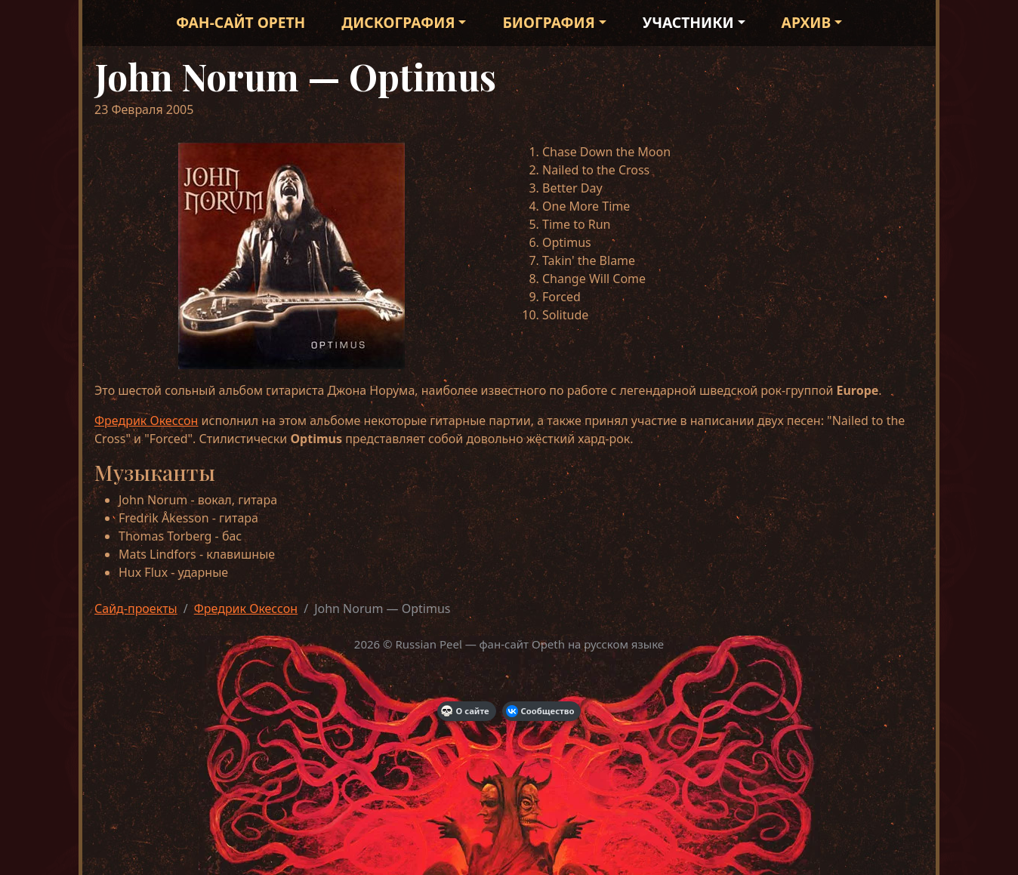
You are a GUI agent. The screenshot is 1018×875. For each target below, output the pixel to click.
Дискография (398, 22)
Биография (548, 22)
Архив (806, 22)
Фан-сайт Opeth (240, 22)
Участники (688, 22)
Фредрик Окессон (146, 420)
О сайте (465, 711)
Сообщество (540, 711)
